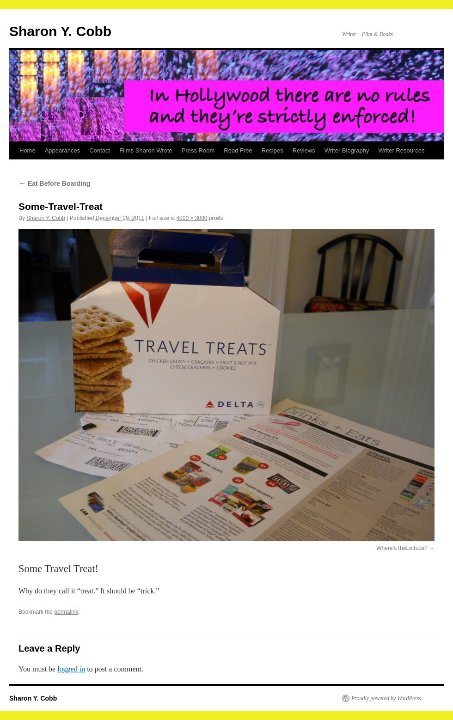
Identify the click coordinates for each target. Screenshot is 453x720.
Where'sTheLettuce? (401, 548)
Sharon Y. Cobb (60, 31)
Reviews (304, 150)
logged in (71, 669)
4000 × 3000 (191, 218)
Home (27, 150)
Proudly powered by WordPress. (386, 698)
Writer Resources (401, 150)
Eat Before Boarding (54, 183)
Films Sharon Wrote (145, 150)
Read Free (238, 150)
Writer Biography (346, 150)
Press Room (198, 150)
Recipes (272, 150)
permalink (66, 612)
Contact (99, 150)
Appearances (62, 150)
